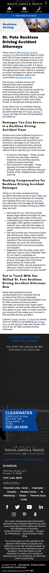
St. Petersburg (12, 533)
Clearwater (37, 488)
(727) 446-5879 (12, 478)
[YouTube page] (29, 507)
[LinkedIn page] (41, 507)
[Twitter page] (17, 507)
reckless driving (23, 77)
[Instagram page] (14, 514)
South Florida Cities (32, 533)
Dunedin (11, 492)
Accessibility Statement (14, 567)
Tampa (22, 495)
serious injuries (34, 201)
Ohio (24, 536)
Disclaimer (24, 564)
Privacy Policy (38, 564)
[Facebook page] (7, 507)
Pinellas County (28, 492)
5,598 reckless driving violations (20, 53)
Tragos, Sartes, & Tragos (23, 319)
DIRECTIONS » (11, 482)
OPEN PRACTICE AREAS (24, 16)
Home (24, 488)
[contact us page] (24, 9)
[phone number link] (39, 8)
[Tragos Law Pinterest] (24, 514)
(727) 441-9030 (16, 427)
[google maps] (9, 8)
